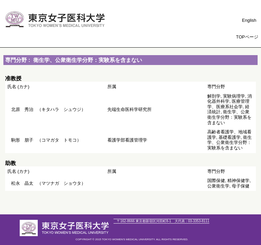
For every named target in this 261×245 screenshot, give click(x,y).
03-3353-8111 (192, 221)
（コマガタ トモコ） (46, 140)
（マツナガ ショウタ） (48, 183)
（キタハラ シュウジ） (48, 109)
